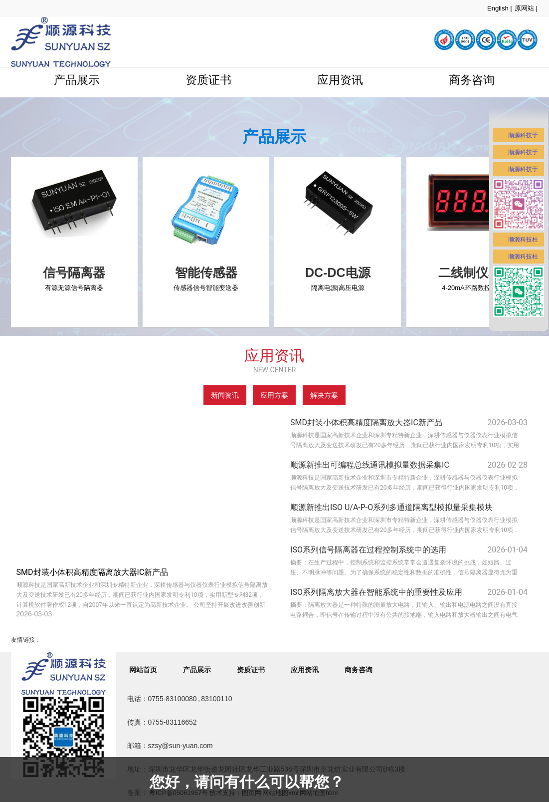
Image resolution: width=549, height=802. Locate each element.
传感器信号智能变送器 (206, 287)
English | (499, 8)
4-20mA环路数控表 (469, 287)
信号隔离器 (74, 272)
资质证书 (208, 79)
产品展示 (77, 79)
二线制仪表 (469, 272)
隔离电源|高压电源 (338, 287)
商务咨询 (472, 79)
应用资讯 (340, 79)
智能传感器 (206, 272)
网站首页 (143, 670)
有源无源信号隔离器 (74, 287)
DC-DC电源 (337, 272)
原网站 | (526, 8)
